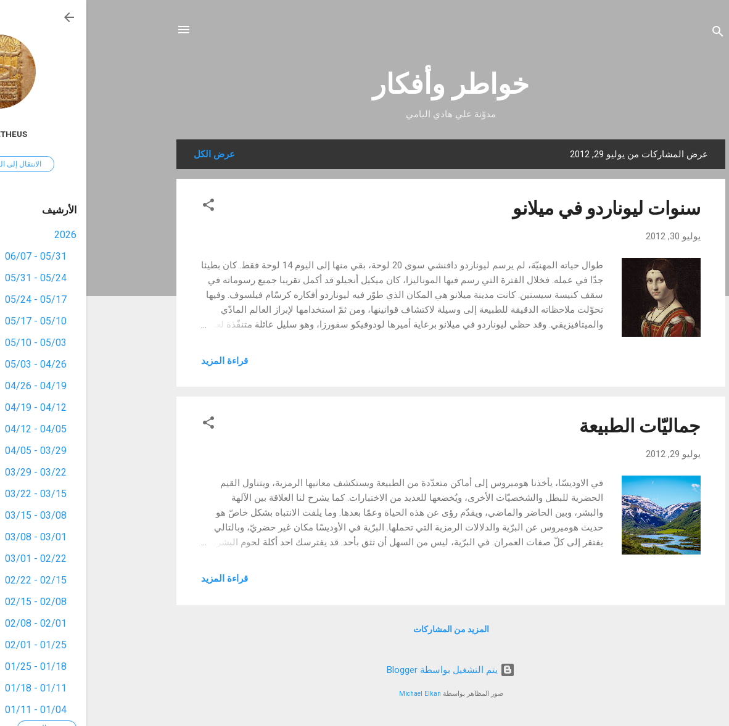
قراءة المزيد (138, 360)
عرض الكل (128, 154)
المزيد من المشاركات (365, 629)
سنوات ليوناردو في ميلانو (520, 208)
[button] (122, 207)
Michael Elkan (334, 694)
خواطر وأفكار (364, 84)
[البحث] (631, 33)
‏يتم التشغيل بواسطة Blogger (364, 669)
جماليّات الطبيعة (553, 426)
